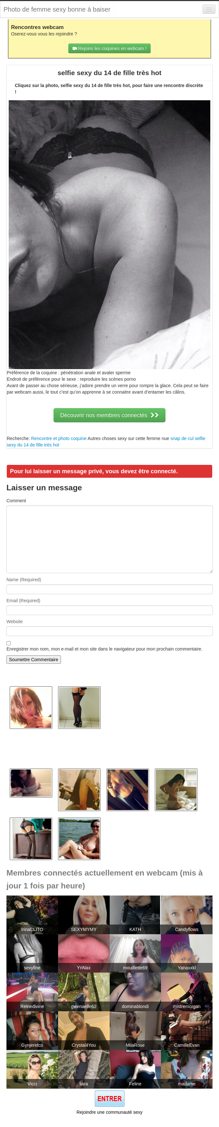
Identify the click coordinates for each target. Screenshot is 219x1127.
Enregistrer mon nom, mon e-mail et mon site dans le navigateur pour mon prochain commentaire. (104, 649)
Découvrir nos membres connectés (109, 415)
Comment (16, 500)
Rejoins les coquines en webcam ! (110, 48)
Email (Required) (23, 600)
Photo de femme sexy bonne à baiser (57, 9)
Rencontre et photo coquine (58, 438)
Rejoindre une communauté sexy (109, 1112)
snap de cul (182, 438)
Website (14, 621)
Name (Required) (23, 579)
